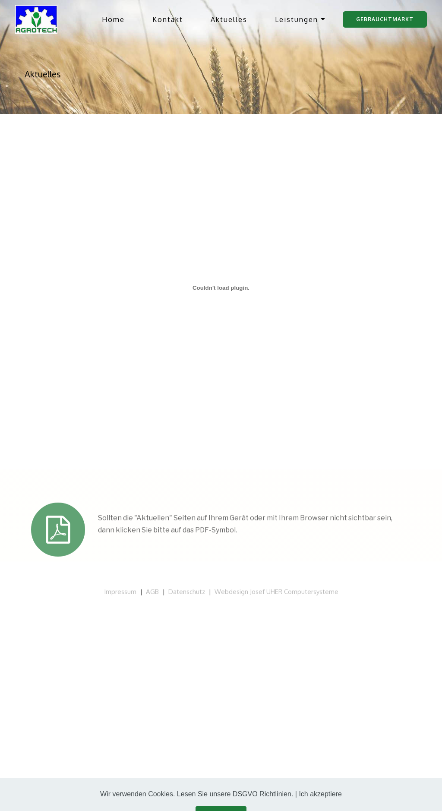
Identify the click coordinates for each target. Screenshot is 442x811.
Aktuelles (229, 19)
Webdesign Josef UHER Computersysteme (276, 594)
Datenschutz (186, 594)
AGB (152, 594)
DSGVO (245, 802)
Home (113, 19)
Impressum (120, 594)
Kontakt (167, 19)
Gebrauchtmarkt (385, 19)
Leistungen (296, 19)
